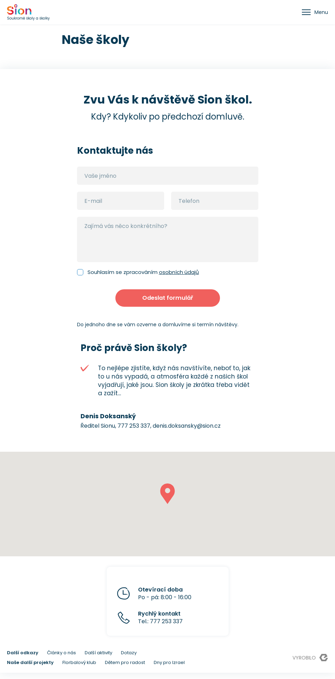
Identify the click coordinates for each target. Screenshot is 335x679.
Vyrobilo (310, 663)
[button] (167, 500)
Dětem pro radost (125, 668)
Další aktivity (98, 659)
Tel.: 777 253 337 (160, 624)
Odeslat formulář (167, 301)
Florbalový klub (79, 668)
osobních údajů (179, 272)
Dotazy (129, 659)
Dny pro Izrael (169, 668)
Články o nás (61, 659)
